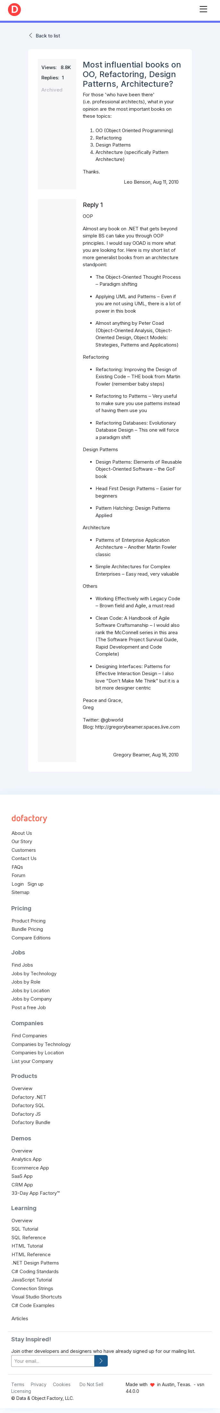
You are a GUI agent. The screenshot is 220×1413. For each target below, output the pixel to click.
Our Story (22, 841)
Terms (17, 1384)
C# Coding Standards (35, 1271)
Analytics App (27, 1159)
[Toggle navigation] (203, 8)
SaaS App (22, 1176)
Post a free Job (29, 1007)
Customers (24, 850)
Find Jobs (22, 965)
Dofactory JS (26, 1114)
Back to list (48, 36)
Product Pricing (29, 921)
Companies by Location (38, 1053)
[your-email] (53, 1361)
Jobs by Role (26, 982)
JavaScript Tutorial (32, 1280)
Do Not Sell (91, 1384)
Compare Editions (31, 938)
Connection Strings (32, 1288)
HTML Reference (31, 1254)
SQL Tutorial (25, 1229)
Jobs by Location (31, 990)
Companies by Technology (41, 1044)
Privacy (39, 1384)
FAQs (17, 867)
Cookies (62, 1384)
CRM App (22, 1185)
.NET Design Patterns (35, 1263)
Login (18, 884)
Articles (20, 1318)
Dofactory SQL (28, 1105)
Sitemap (21, 892)
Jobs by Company (32, 999)
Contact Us (24, 858)
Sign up (36, 884)
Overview (22, 1088)
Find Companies (29, 1036)
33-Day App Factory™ (36, 1193)
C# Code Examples (33, 1305)
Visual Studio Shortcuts (37, 1297)
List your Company (32, 1061)
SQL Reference (29, 1237)
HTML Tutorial (27, 1246)
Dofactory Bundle (31, 1122)
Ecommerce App (30, 1168)
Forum (18, 875)
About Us (22, 833)
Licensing (21, 1391)
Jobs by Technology (34, 973)
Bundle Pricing (27, 929)
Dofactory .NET (29, 1097)
